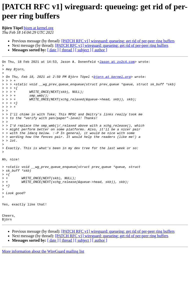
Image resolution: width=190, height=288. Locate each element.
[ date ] (52, 50)
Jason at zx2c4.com (117, 62)
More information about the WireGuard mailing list (43, 283)
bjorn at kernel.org (38, 28)
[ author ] (99, 50)
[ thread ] (67, 50)
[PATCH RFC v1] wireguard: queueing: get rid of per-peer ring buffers (117, 41)
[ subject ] (83, 50)
